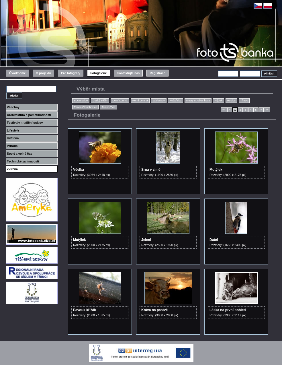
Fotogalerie (98, 73)
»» (267, 109)
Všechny (13, 107)
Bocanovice (81, 100)
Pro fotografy (70, 73)
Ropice (231, 100)
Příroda (12, 146)
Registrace (157, 73)
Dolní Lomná (120, 100)
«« (223, 109)
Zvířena (12, 169)
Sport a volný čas (19, 153)
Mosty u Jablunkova (198, 100)
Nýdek (218, 100)
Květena (13, 138)
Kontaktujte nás (128, 73)
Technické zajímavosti (23, 161)
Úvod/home (17, 73)
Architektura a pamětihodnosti (29, 115)
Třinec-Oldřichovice (85, 107)
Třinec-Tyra (108, 107)
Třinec (244, 100)
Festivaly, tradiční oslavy (25, 122)
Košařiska (175, 100)
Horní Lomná (140, 100)
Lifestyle (13, 130)
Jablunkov (159, 100)
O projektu (43, 73)
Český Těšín (100, 100)
